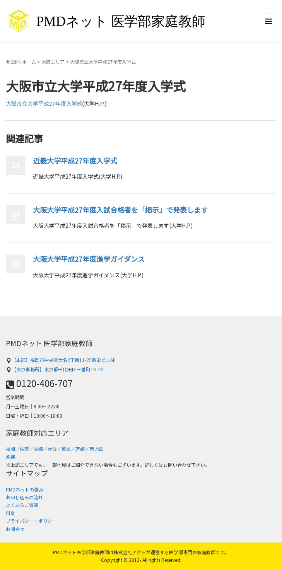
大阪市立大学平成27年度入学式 (44, 104)
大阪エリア (53, 61)
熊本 (66, 448)
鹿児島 (96, 448)
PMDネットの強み (24, 489)
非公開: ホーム (21, 61)
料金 (10, 513)
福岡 (10, 448)
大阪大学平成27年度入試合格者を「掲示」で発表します (120, 210)
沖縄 (10, 456)
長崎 (38, 448)
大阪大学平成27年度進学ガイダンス (89, 259)
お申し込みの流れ (24, 497)
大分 (52, 448)
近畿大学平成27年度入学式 (75, 160)
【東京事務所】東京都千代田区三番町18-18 (54, 369)
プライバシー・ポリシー (31, 520)
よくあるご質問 (22, 505)
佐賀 (24, 448)
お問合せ (15, 529)
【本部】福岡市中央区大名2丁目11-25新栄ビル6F (60, 360)
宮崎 (80, 448)
